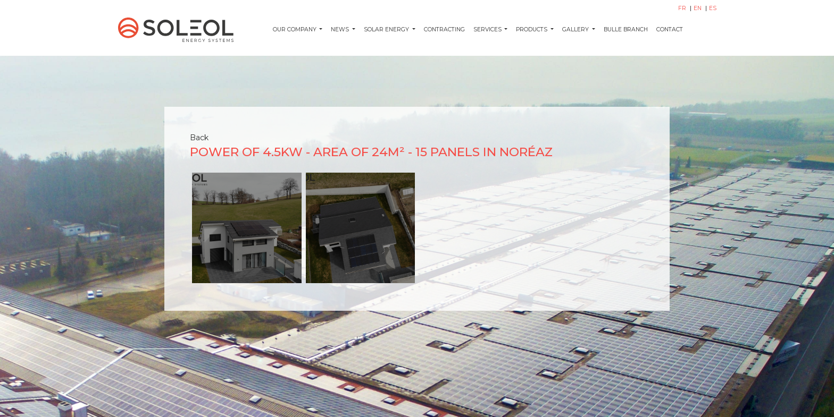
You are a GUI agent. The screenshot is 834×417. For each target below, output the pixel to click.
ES (712, 8)
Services (488, 29)
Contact (669, 29)
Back (199, 137)
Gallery (576, 29)
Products (532, 29)
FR (683, 8)
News (341, 29)
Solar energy (387, 29)
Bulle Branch (626, 29)
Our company (295, 29)
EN (698, 8)
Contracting (444, 29)
